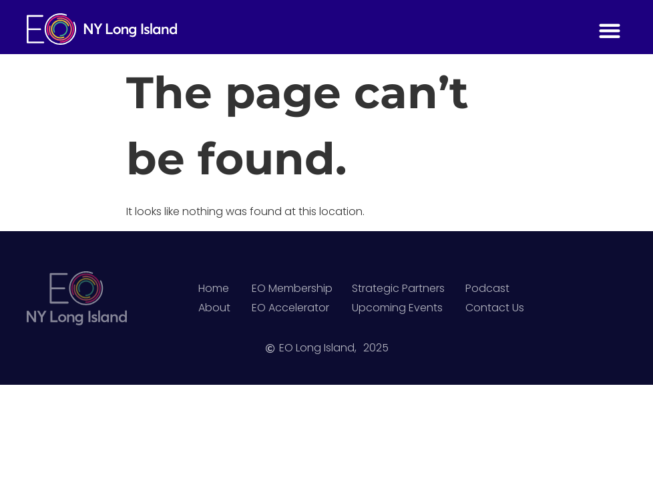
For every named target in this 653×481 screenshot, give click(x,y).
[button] (609, 30)
